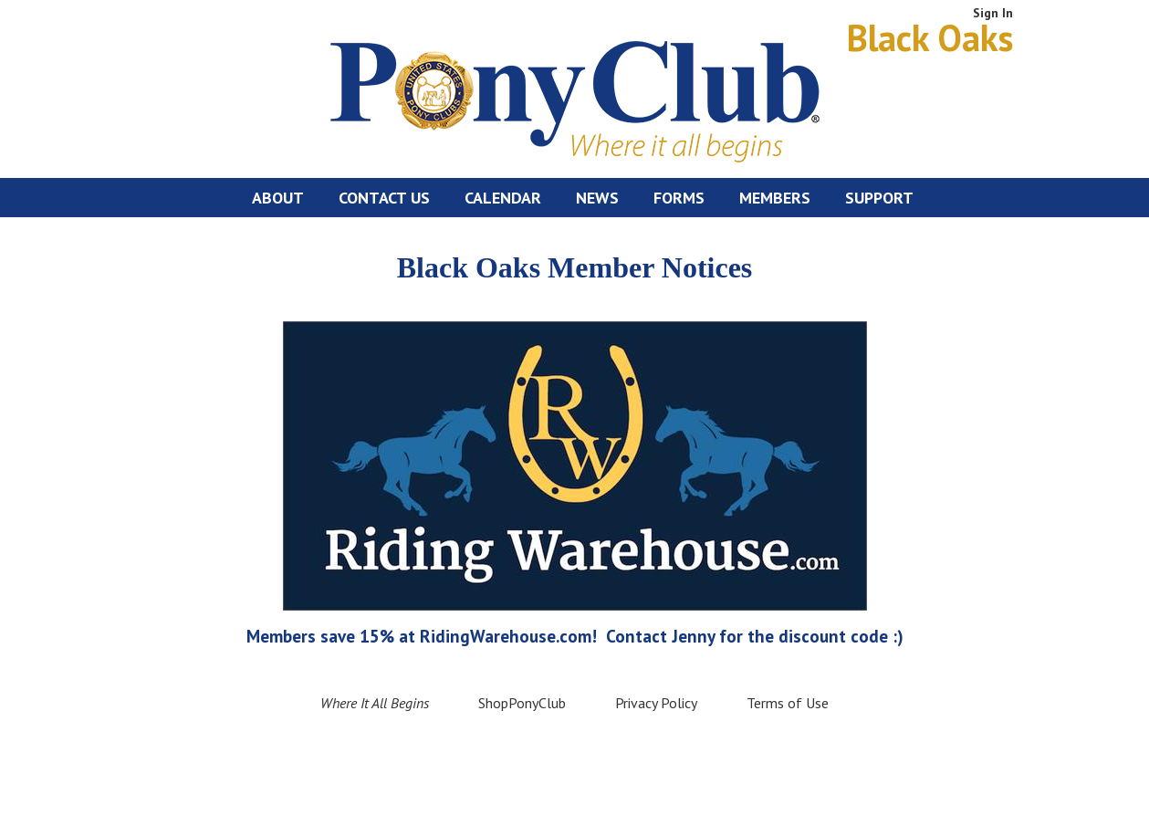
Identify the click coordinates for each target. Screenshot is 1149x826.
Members (774, 197)
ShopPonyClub (522, 703)
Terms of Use (788, 703)
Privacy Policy (656, 703)
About (278, 197)
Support (879, 197)
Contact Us (384, 197)
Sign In (993, 13)
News (597, 197)
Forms (679, 197)
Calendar (503, 197)
